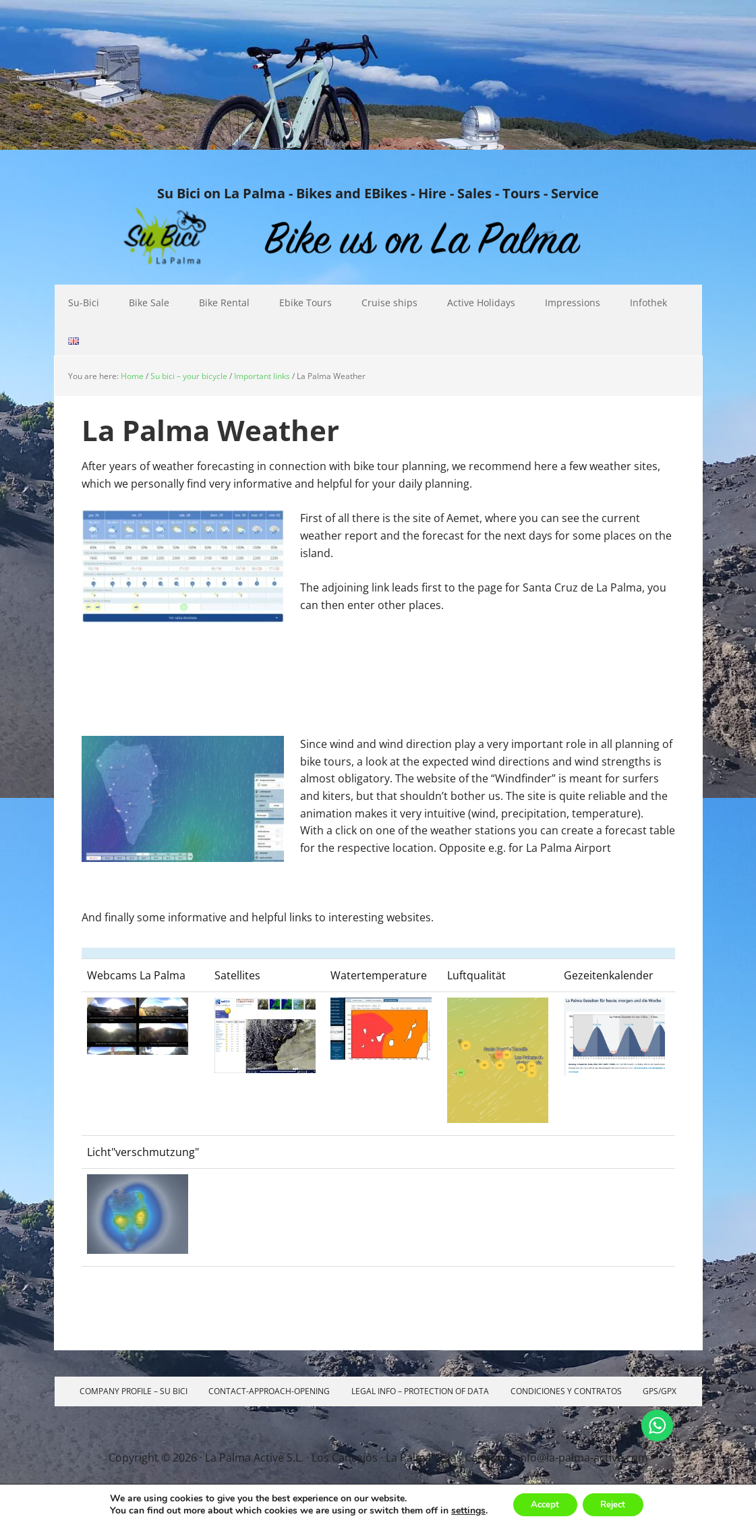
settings (462, 1510)
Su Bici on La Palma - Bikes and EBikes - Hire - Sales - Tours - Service (378, 193)
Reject (615, 1503)
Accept (541, 1503)
